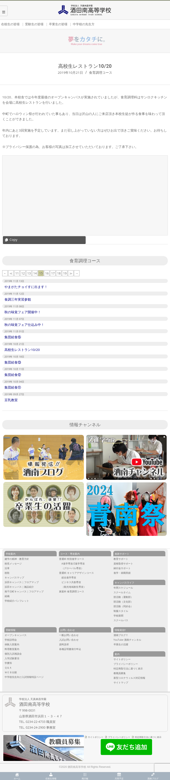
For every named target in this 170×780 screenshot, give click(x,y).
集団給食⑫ (12, 374)
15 (41, 273)
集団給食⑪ (12, 387)
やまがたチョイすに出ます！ (26, 286)
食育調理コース (100, 72)
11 (17, 273)
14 (35, 273)
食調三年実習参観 (17, 299)
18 (59, 273)
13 (29, 273)
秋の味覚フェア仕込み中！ (24, 324)
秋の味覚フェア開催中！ (22, 312)
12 (23, 273)
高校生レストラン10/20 (22, 349)
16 (47, 273)
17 (53, 273)
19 (65, 273)
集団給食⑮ (12, 337)
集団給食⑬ (12, 362)
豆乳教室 (11, 400)
